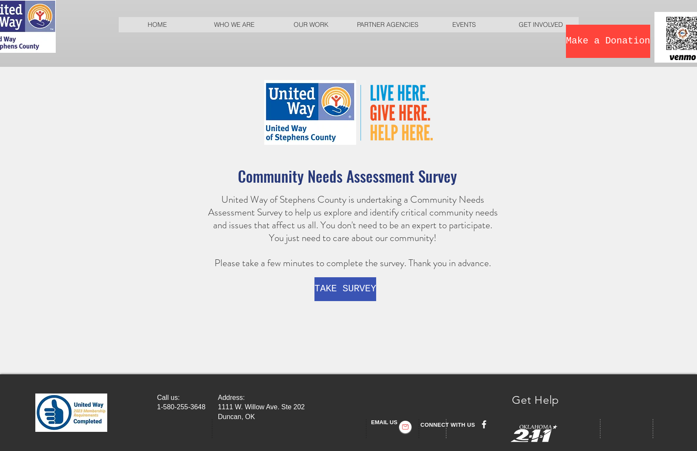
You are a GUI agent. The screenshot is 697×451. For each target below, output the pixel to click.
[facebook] (484, 424)
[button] (234, 24)
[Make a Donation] (608, 41)
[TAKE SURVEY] (345, 289)
